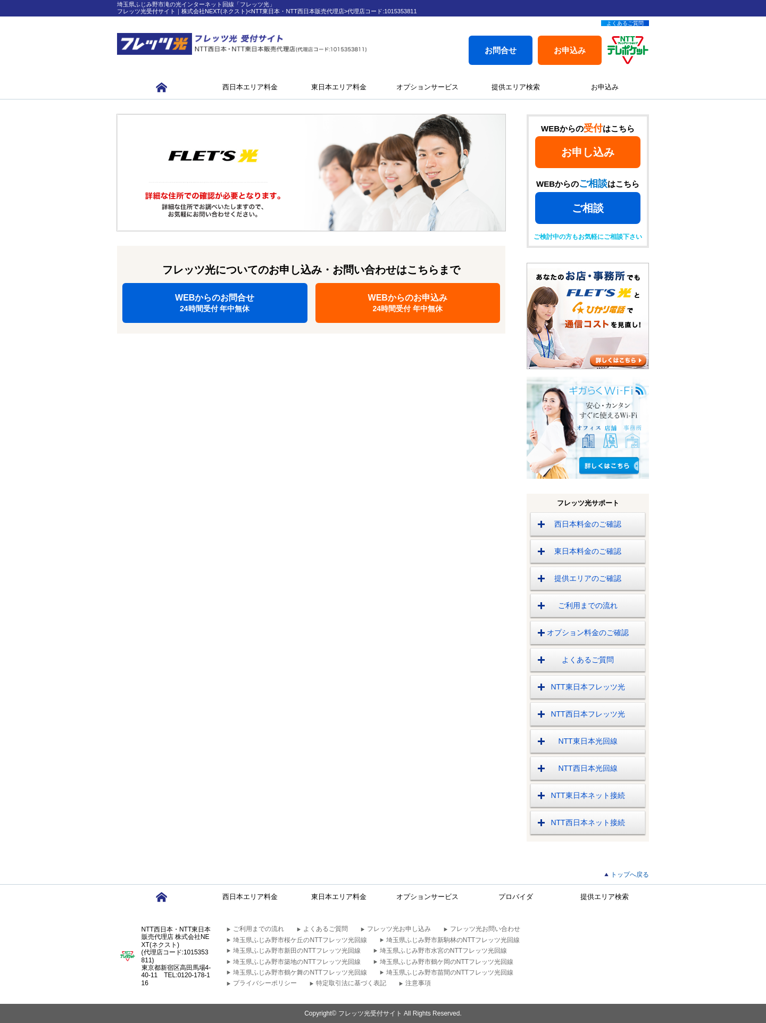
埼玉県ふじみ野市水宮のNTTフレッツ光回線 (443, 950)
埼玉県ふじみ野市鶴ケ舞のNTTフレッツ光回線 (300, 972)
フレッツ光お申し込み (399, 929)
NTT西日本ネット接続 (588, 822)
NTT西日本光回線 (587, 768)
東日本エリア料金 (339, 87)
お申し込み (587, 152)
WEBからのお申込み (408, 303)
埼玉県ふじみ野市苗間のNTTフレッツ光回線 (449, 972)
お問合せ (501, 50)
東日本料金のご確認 (587, 551)
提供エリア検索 (516, 87)
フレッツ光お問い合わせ (485, 929)
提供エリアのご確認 (587, 578)
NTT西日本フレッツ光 (588, 714)
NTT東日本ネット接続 (588, 795)
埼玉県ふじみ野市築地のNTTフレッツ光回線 (296, 962)
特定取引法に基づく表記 (351, 983)
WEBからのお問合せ (215, 303)
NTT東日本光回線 (587, 741)
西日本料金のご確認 (587, 524)
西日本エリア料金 (250, 87)
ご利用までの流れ (588, 605)
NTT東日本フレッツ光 (588, 687)
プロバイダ (515, 897)
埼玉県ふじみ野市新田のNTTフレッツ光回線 (296, 950)
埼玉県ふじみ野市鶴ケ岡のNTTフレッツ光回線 (446, 962)
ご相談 (588, 208)
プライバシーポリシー (265, 983)
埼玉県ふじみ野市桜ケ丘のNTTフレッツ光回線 (300, 940)
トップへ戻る (630, 874)
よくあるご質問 (625, 23)
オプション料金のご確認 (588, 632)
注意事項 (418, 983)
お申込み (570, 50)
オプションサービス (427, 87)
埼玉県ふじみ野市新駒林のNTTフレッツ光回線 (453, 940)
